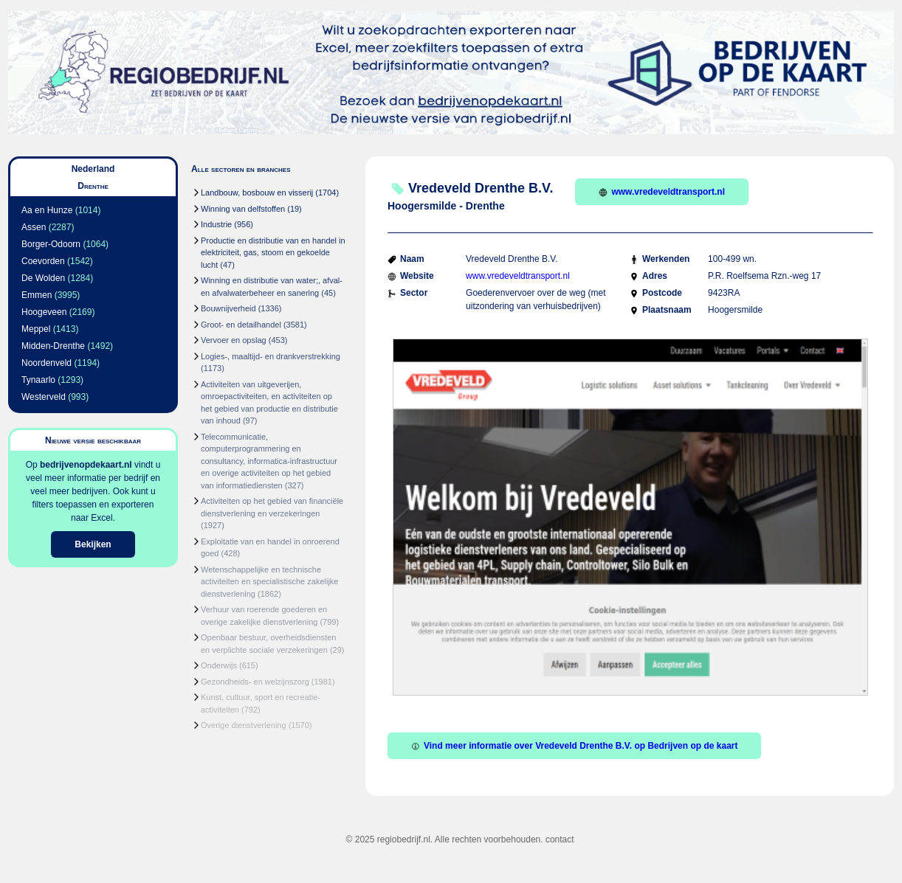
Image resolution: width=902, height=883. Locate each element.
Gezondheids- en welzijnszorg (255, 681)
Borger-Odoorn (50, 244)
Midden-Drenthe (53, 346)
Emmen (36, 295)
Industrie (216, 224)
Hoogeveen (43, 312)
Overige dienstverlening (243, 725)
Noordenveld (46, 363)
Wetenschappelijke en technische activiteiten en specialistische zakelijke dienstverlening (269, 581)
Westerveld (43, 397)
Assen (33, 227)
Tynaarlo (38, 380)
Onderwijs (219, 665)
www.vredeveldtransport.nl (662, 192)
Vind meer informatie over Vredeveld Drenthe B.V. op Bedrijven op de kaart (574, 746)
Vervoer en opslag (233, 340)
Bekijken (93, 544)
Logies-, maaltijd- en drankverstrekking (270, 356)
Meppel (35, 329)
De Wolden (43, 278)
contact (559, 839)
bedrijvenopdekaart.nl (86, 465)
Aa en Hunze (46, 210)
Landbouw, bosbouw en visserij (257, 192)
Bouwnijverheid (228, 308)
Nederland (93, 169)
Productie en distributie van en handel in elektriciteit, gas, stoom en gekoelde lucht (273, 252)
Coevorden (43, 261)
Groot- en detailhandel (241, 324)
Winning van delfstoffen (243, 208)
